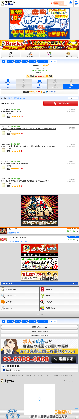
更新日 (10, 98)
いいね (22, 98)
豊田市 (25, 61)
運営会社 (20, 375)
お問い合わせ (68, 375)
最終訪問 (16, 98)
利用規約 (28, 375)
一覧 (75, 283)
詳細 (52, 92)
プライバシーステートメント (41, 375)
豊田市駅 (32, 61)
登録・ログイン (11, 375)
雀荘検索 (10, 61)
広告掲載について (57, 375)
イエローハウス (43, 61)
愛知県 (18, 61)
